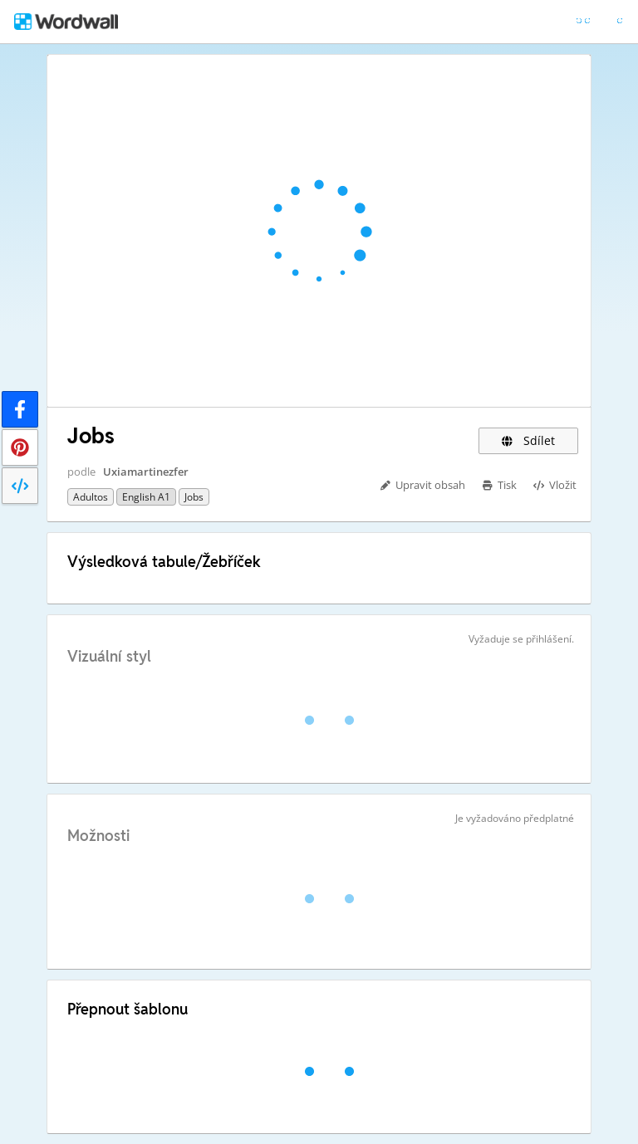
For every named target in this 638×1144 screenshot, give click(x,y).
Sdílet (528, 440)
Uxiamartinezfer (146, 471)
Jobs (194, 497)
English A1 (146, 497)
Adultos (90, 497)
